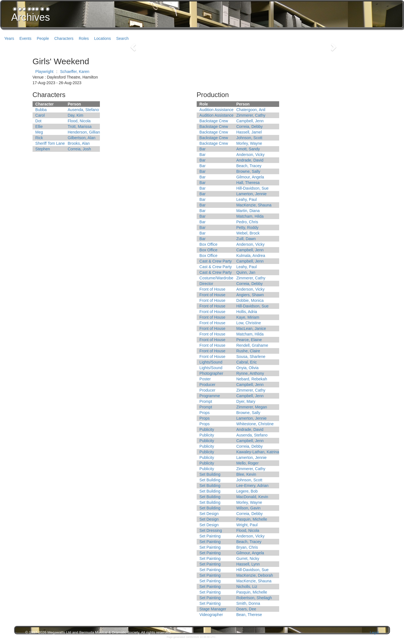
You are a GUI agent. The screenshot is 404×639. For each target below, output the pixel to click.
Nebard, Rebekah (251, 379)
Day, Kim (75, 115)
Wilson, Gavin (248, 508)
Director (206, 283)
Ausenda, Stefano (83, 109)
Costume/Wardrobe (216, 278)
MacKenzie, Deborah (254, 575)
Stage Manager (212, 609)
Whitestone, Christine (255, 424)
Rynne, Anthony (250, 373)
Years (9, 38)
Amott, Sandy (248, 149)
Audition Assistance (216, 109)
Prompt (205, 401)
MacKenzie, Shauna (253, 205)
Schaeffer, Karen (74, 71)
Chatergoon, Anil (250, 109)
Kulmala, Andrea (250, 255)
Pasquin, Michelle (251, 519)
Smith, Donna (248, 603)
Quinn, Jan (245, 272)
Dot (38, 121)
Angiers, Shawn (250, 295)
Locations (102, 38)
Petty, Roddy (247, 227)
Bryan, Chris (247, 547)
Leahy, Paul (246, 199)
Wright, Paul (247, 525)
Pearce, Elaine (249, 339)
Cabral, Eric (246, 362)
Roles (84, 38)
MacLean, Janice (251, 328)
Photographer (211, 373)
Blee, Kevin (246, 474)
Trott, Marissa (79, 126)
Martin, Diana (248, 210)
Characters (63, 38)
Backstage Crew (213, 121)
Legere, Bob (247, 491)
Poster (205, 379)
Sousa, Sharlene (250, 356)
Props (204, 412)
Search (122, 38)
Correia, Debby (249, 126)
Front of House (212, 289)
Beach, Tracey (248, 166)
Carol (40, 115)
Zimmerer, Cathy (250, 115)
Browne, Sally (248, 171)
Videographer (211, 614)
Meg (39, 132)
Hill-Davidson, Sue (252, 188)
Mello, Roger (247, 463)
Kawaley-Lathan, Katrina (257, 452)
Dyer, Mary (245, 401)
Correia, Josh (79, 149)
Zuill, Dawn (246, 238)
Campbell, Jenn (249, 121)
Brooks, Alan (79, 143)
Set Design (209, 513)
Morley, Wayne (249, 143)
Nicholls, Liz (246, 586)
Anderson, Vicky (250, 154)
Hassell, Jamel (249, 132)
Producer (207, 384)
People (43, 38)
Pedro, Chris (247, 222)
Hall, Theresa (248, 182)
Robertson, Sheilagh (254, 598)
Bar (202, 149)
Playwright (44, 71)
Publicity (206, 429)
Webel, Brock (248, 233)
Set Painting (210, 536)
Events (25, 38)
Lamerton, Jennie (251, 194)
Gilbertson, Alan (81, 137)
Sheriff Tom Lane (50, 143)
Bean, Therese (249, 614)
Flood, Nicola (79, 121)
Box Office (208, 244)
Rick (39, 137)
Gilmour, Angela (250, 177)
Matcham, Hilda (249, 216)
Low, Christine (248, 323)
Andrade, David (249, 160)
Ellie (39, 126)
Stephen (42, 149)
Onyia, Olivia (247, 368)
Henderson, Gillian (84, 132)
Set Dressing (210, 530)
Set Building (210, 474)
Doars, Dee (246, 609)
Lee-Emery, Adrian (252, 485)
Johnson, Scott (249, 137)
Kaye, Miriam (247, 317)
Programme (209, 396)
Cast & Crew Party (215, 261)
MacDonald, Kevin (252, 497)
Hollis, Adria (246, 311)
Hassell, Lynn (248, 564)
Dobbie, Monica (249, 300)
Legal (374, 632)
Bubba (41, 109)
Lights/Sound (210, 362)
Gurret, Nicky (247, 558)
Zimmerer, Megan (251, 407)
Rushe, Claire (248, 351)
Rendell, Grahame (252, 345)
